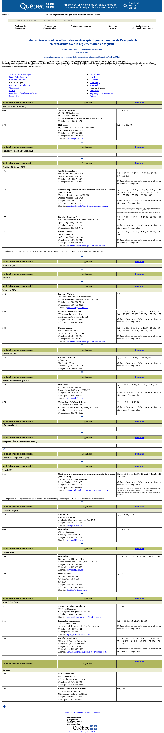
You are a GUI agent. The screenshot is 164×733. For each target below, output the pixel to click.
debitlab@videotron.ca (77, 590)
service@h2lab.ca (75, 138)
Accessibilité (78, 712)
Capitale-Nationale (17, 79)
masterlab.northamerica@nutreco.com (84, 617)
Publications (50, 20)
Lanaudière (14, 96)
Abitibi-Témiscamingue (20, 74)
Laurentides (95, 74)
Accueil (5, 14)
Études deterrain (112, 27)
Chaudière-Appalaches (19, 85)
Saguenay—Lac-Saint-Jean (102, 93)
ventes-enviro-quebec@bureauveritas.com (86, 245)
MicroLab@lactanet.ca (77, 307)
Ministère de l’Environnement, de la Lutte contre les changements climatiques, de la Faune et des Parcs (90, 6)
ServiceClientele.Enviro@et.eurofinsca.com (87, 651)
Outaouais (94, 90)
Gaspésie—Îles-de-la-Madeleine (23, 93)
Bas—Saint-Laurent (18, 77)
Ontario (93, 96)
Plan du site (68, 712)
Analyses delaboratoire (20, 27)
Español (132, 8)
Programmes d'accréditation (50, 27)
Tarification (67, 20)
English (132, 5)
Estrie (12, 90)
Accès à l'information (92, 712)
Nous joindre (135, 3)
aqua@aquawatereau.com (78, 634)
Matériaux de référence (81, 26)
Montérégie (95, 82)
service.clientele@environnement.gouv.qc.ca (87, 206)
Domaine (139, 102)
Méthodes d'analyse (26, 20)
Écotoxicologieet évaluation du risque (142, 27)
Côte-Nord (14, 88)
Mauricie (94, 79)
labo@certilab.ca (74, 525)
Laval (92, 77)
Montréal (94, 85)
